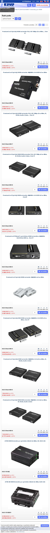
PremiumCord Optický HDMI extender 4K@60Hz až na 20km (25, 277)
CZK (37, 1)
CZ (44, 1)
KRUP (10, 5)
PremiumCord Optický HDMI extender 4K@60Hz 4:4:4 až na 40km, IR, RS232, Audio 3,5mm (25, 360)
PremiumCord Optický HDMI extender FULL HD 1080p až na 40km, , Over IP (25, 32)
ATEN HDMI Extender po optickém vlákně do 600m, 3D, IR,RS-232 (25, 441)
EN (41, 1)
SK (47, 1)
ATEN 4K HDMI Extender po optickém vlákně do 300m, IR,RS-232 (25, 482)
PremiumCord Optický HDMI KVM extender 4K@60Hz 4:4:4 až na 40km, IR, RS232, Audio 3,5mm (25, 401)
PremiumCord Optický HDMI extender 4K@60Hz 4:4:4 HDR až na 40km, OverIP (25, 196)
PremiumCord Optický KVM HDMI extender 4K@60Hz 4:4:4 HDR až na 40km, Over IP (25, 319)
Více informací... (21, 532)
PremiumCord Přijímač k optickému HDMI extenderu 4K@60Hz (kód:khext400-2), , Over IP (25, 237)
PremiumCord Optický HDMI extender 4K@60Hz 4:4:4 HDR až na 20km (25, 72)
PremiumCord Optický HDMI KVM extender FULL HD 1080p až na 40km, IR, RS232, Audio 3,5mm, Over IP (25, 155)
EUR (33, 1)
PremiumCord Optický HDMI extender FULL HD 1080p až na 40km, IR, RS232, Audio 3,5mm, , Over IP (25, 114)
